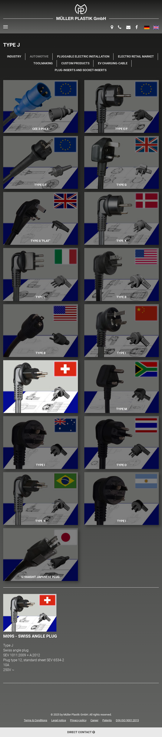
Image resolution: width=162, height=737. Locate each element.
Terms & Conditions (35, 720)
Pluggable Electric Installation (83, 56)
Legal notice (58, 720)
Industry (14, 56)
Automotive (39, 56)
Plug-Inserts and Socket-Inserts (80, 70)
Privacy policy (78, 720)
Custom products (75, 63)
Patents (107, 720)
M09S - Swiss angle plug (30, 636)
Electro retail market (136, 56)
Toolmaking (43, 63)
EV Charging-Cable (113, 63)
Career (94, 720)
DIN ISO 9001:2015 (127, 720)
